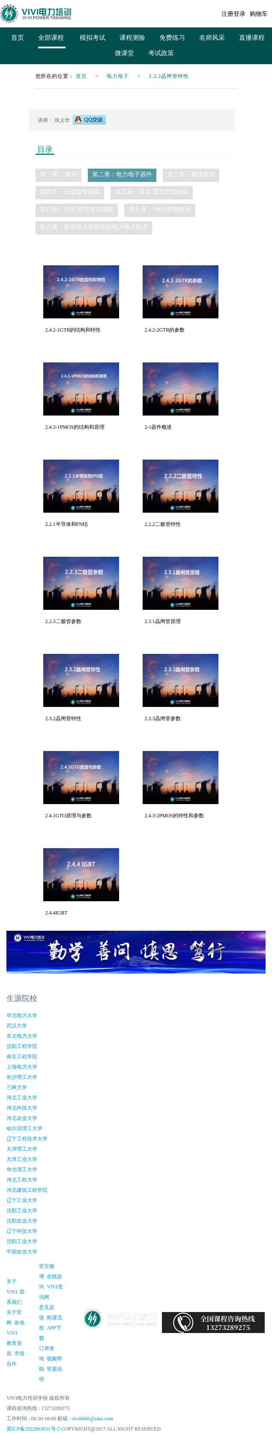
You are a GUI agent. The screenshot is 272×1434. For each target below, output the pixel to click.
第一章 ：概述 (59, 174)
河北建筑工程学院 (27, 1190)
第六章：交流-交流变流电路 (77, 209)
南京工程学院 (21, 1057)
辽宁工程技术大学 (27, 1139)
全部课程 (52, 37)
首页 (17, 38)
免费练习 (172, 38)
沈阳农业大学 (21, 1221)
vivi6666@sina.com (92, 1419)
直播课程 (252, 38)
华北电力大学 (21, 1015)
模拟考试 (92, 38)
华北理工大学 (21, 1170)
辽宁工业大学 (21, 1200)
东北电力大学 (21, 1036)
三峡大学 (16, 1087)
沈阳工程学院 (21, 1046)
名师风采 (212, 38)
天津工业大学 (21, 1159)
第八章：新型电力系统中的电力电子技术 (94, 227)
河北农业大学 (21, 1118)
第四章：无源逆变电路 (70, 192)
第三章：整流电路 (191, 174)
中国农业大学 (21, 1252)
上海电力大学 (21, 1067)
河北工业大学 (21, 1098)
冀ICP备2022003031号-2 (33, 1429)
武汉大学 (16, 1026)
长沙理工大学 (21, 1077)
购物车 (259, 14)
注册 (227, 14)
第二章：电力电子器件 (122, 174)
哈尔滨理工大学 (24, 1128)
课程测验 (132, 38)
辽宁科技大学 (21, 1231)
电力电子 (118, 76)
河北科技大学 (21, 1108)
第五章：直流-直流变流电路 (152, 192)
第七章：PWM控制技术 (160, 209)
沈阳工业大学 (21, 1211)
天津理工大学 (21, 1149)
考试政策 (161, 53)
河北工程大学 (21, 1180)
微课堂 (124, 53)
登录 (239, 14)
